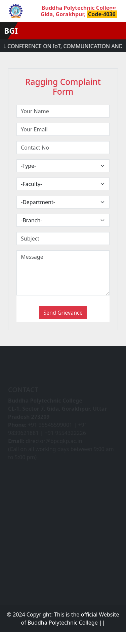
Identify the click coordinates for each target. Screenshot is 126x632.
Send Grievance (62, 312)
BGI (11, 30)
